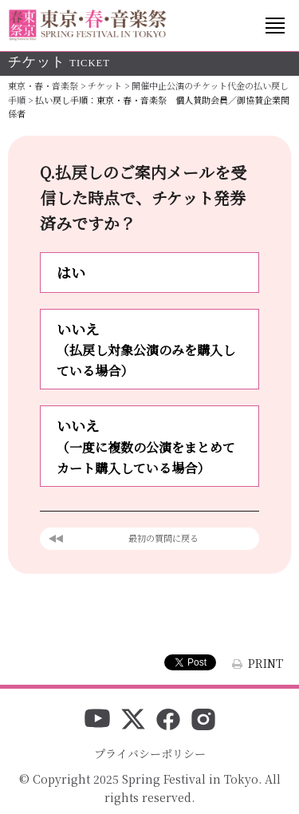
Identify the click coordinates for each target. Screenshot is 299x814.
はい (71, 272)
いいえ (149, 349)
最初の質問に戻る (163, 537)
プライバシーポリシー (150, 753)
